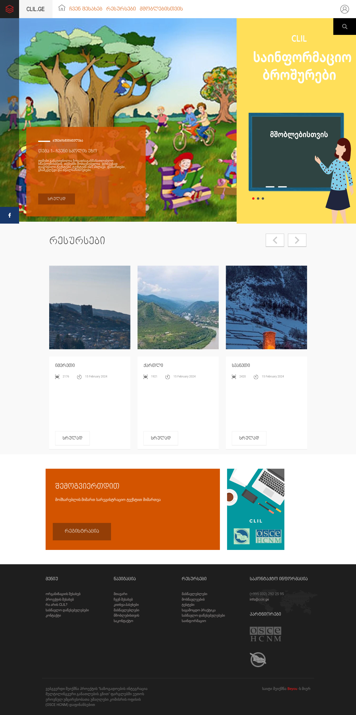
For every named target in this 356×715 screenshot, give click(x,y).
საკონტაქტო (123, 621)
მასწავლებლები (126, 610)
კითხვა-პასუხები (126, 605)
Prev (275, 240)
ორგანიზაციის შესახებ (63, 594)
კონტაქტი (53, 615)
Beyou (292, 689)
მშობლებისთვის (161, 9)
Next (297, 240)
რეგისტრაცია (82, 531)
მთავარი (120, 594)
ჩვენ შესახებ (85, 9)
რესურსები (121, 9)
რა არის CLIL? (57, 605)
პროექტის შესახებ (60, 599)
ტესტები (188, 605)
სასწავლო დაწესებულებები (67, 610)
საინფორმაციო (194, 621)
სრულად (56, 199)
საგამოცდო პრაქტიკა (199, 610)
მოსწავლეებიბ (193, 599)
